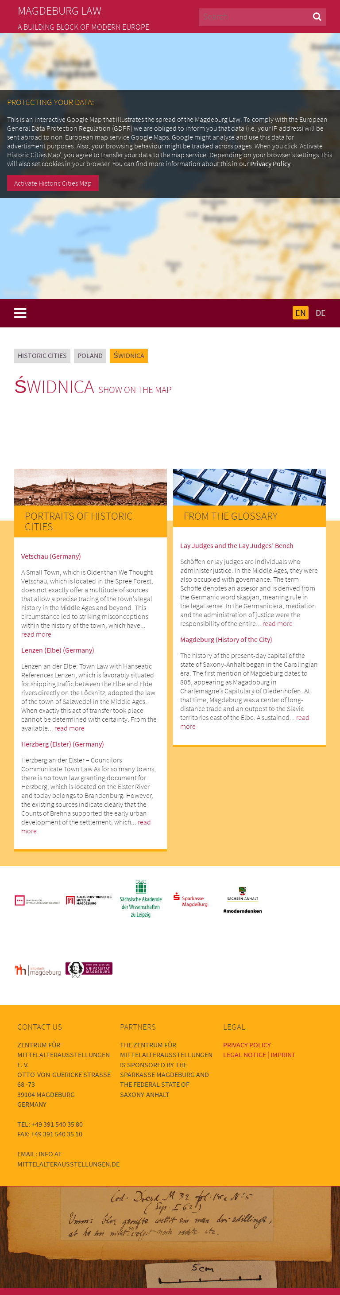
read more (36, 634)
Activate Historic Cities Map (53, 183)
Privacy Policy (270, 163)
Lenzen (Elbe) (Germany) (57, 650)
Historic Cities (42, 355)
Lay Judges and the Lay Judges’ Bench (237, 545)
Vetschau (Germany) (51, 556)
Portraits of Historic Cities (79, 521)
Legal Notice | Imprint (259, 1054)
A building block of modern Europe (83, 27)
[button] (317, 16)
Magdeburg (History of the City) (226, 639)
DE (321, 312)
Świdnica (128, 355)
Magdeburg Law (59, 11)
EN (300, 312)
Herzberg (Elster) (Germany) (62, 743)
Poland (90, 355)
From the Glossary (231, 516)
